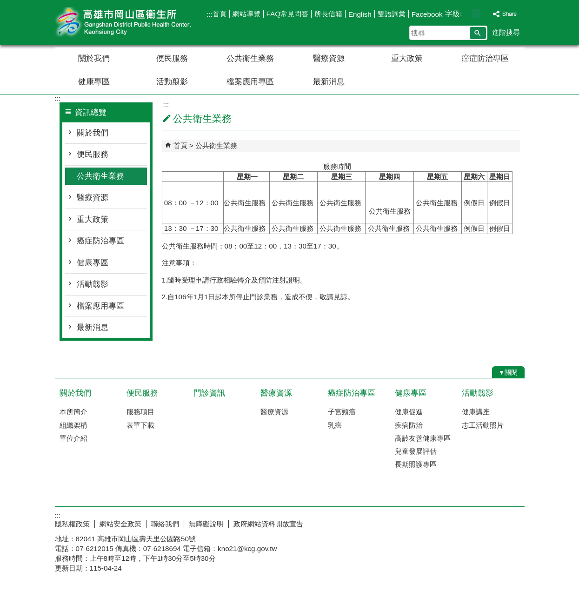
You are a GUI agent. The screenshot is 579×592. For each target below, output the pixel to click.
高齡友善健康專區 (423, 438)
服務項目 (140, 412)
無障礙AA (490, 522)
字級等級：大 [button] (486, 14)
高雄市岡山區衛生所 (133, 22)
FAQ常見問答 (287, 14)
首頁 (219, 14)
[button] (478, 33)
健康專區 (94, 81)
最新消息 (329, 81)
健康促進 (409, 412)
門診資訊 (209, 393)
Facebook (427, 14)
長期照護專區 (416, 464)
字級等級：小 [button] (466, 14)
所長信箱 (328, 14)
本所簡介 (73, 412)
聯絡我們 (165, 524)
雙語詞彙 (392, 14)
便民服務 (172, 58)
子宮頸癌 (342, 412)
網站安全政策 (120, 524)
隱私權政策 (72, 524)
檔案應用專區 (250, 81)
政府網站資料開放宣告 (268, 524)
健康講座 (476, 412)
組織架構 (73, 425)
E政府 (445, 521)
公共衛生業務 (250, 58)
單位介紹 (73, 438)
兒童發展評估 (416, 451)
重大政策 (407, 58)
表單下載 (140, 425)
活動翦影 (172, 81)
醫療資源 (329, 58)
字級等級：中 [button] (476, 13)
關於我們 (94, 58)
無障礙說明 (206, 524)
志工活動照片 (483, 425)
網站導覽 (246, 14)
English (360, 14)
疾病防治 (409, 425)
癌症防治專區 (485, 58)
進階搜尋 (506, 32)
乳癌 (335, 425)
